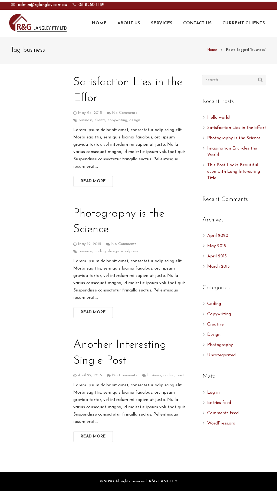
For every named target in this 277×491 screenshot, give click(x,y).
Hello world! (218, 117)
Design (213, 335)
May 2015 (216, 246)
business (86, 120)
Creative (215, 324)
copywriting (117, 120)
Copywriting (219, 314)
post (180, 375)
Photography (220, 345)
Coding (214, 304)
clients (100, 120)
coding (100, 251)
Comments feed (223, 413)
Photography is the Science (233, 138)
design (134, 120)
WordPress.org (221, 423)
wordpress (129, 251)
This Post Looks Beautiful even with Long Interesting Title (233, 171)
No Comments (124, 113)
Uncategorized (221, 355)
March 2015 (218, 266)
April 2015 (217, 256)
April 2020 (217, 236)
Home (212, 50)
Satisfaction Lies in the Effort (236, 128)
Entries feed (219, 403)
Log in (213, 392)
